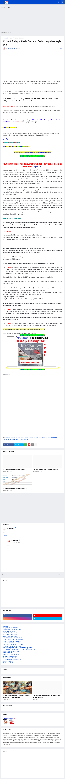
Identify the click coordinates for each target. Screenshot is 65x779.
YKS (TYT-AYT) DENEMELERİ (10, 628)
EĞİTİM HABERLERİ (8, 663)
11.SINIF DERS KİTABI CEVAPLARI (12, 641)
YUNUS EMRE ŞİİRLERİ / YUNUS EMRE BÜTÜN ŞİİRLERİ (17, 648)
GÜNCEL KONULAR (8, 661)
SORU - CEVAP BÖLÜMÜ (9, 658)
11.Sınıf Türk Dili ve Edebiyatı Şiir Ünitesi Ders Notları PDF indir (46, 696)
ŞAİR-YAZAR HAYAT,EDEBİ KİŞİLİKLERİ (13, 644)
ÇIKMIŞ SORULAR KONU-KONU (11, 651)
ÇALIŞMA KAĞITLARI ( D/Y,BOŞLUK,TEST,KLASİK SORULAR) (19, 649)
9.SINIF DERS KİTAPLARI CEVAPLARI (12, 638)
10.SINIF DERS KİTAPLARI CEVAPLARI (13, 639)
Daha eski (60, 575)
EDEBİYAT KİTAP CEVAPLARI (10, 439)
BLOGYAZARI (10, 528)
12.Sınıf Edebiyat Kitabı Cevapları (18, 38)
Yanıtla (5, 535)
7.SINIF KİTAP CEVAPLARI (10, 634)
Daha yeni (4, 575)
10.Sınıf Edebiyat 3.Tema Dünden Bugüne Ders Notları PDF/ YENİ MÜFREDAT (16, 696)
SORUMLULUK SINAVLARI (10, 656)
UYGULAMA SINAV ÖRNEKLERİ (11, 654)
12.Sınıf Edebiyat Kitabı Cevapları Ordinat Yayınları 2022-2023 (40, 437)
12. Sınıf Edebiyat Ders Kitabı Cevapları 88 (15, 488)
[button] (2, 2)
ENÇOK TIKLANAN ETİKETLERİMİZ (12, 646)
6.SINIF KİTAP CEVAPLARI (10, 633)
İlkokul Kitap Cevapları (9, 631)
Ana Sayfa (5, 38)
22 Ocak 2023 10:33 (11, 530)
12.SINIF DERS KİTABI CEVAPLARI (12, 643)
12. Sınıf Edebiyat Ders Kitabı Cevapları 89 (45, 469)
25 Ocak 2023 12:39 (15, 542)
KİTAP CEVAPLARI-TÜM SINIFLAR (12, 629)
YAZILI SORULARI (7, 653)
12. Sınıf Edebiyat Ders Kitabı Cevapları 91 (15, 469)
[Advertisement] (32, 393)
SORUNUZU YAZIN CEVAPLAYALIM (12, 659)
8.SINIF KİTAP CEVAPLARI (10, 636)
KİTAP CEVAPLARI (23, 439)
